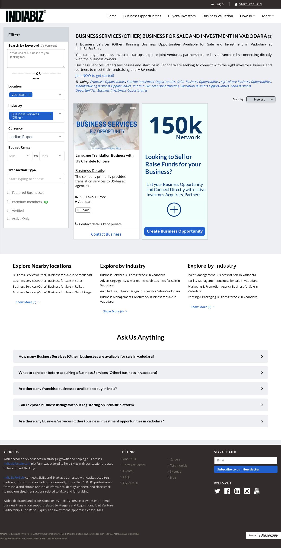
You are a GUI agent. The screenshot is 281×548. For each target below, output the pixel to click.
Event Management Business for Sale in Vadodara (222, 275)
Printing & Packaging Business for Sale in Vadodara (222, 297)
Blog (173, 477)
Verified (15, 210)
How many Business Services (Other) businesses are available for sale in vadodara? (86, 356)
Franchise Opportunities (107, 81)
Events (127, 471)
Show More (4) (115, 311)
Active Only (18, 218)
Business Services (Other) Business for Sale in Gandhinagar (53, 292)
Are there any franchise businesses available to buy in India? (68, 388)
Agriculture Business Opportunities (246, 81)
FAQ (126, 477)
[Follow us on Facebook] (228, 491)
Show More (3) (203, 307)
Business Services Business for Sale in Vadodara (132, 275)
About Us (129, 459)
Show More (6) (28, 302)
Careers (175, 459)
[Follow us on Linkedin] (238, 491)
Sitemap (175, 471)
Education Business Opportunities (204, 86)
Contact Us (130, 483)
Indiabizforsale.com (16, 463)
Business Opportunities (142, 16)
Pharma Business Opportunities (156, 86)
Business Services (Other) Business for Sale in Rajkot (48, 286)
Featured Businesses (25, 192)
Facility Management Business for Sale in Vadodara (223, 281)
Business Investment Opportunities (122, 90)
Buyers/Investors (182, 16)
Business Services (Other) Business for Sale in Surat (47, 281)
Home (111, 16)
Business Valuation (218, 16)
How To (247, 16)
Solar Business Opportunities (198, 81)
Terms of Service (134, 465)
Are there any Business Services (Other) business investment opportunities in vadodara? (91, 421)
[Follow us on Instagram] (248, 491)
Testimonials (178, 465)
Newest (259, 99)
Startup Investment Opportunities (151, 81)
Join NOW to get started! (95, 75)
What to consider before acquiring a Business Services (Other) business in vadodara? (88, 372)
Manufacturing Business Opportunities (103, 86)
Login (217, 4)
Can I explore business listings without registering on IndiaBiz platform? (77, 404)
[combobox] (36, 95)
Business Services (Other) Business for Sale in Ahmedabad (52, 275)
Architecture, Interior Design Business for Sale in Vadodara (140, 291)
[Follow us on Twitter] (219, 491)
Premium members (27, 202)
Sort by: (238, 99)
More (268, 16)
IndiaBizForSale (14, 477)
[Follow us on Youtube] (258, 491)
